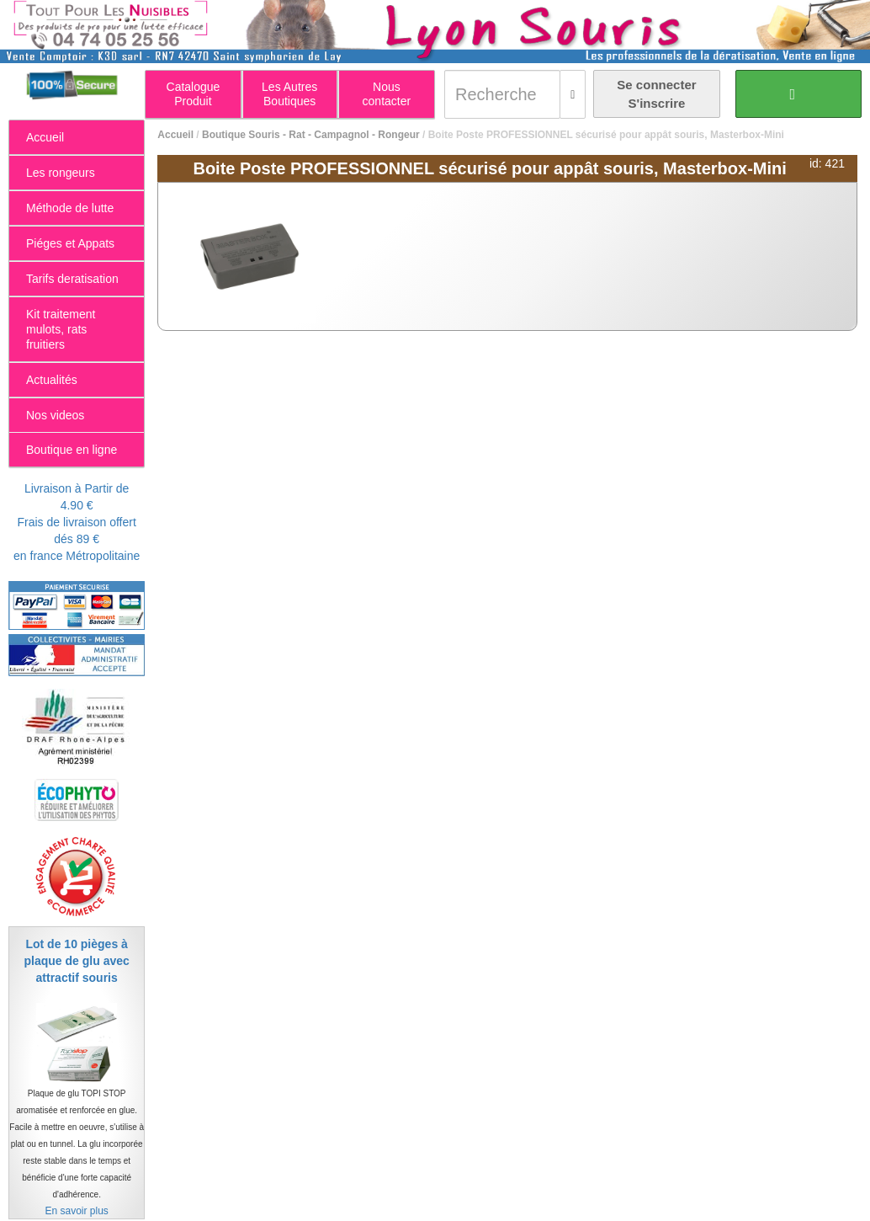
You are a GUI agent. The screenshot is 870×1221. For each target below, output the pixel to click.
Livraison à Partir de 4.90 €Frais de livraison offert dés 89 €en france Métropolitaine (76, 522)
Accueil (175, 135)
